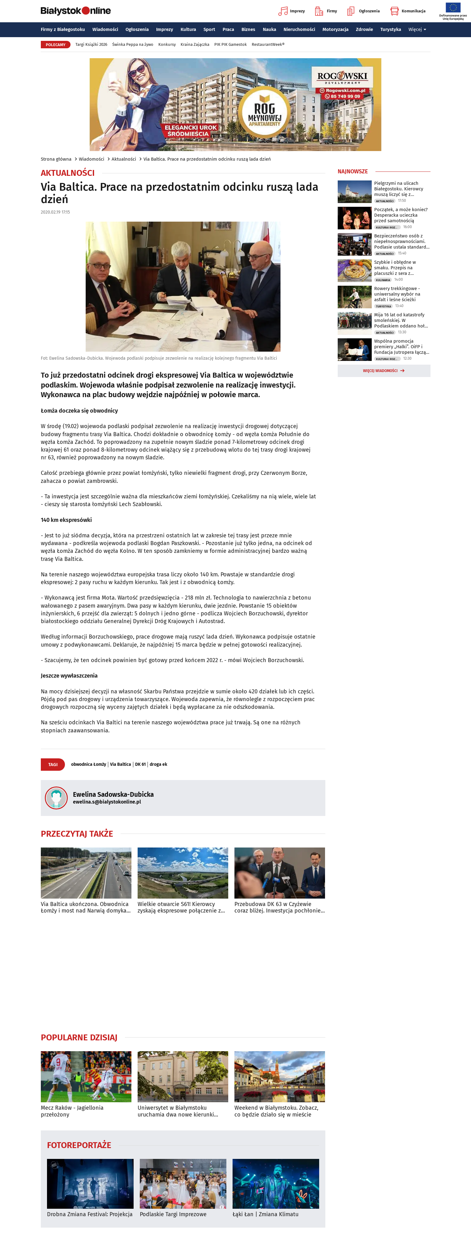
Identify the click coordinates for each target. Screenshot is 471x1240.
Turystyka (390, 29)
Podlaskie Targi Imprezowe (173, 1214)
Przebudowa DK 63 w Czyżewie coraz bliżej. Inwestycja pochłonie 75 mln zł (277, 907)
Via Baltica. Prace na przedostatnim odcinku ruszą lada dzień (207, 159)
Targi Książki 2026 (91, 44)
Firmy (326, 11)
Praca (228, 29)
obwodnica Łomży (88, 764)
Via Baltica (120, 764)
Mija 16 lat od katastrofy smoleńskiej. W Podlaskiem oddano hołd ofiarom (400, 320)
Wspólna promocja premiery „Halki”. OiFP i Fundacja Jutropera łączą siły (400, 346)
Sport (209, 29)
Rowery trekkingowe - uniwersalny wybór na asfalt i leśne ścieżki (397, 294)
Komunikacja (408, 11)
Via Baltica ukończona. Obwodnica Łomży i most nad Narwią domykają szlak (86, 907)
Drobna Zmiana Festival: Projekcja (90, 1214)
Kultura (188, 29)
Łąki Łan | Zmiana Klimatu (265, 1214)
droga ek (158, 764)
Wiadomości (105, 29)
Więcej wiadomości (380, 371)
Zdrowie (364, 29)
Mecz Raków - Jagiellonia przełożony (72, 1111)
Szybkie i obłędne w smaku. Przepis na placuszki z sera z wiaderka (395, 267)
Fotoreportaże (79, 1145)
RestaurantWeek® (268, 44)
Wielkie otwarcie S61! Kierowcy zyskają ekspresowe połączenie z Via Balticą (179, 907)
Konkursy (167, 44)
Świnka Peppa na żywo (132, 44)
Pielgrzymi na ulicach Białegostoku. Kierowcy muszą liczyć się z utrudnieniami (398, 188)
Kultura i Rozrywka (388, 227)
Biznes (248, 29)
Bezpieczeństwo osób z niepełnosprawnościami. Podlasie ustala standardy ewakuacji (401, 241)
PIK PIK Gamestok (230, 44)
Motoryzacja (336, 29)
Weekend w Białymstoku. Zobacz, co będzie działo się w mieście (276, 1111)
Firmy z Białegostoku (63, 29)
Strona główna (56, 159)
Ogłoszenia (363, 11)
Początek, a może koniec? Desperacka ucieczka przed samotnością (401, 215)
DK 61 (140, 764)
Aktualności (124, 159)
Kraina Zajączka (195, 44)
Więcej (417, 29)
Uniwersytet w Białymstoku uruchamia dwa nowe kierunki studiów (176, 1111)
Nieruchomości (299, 29)
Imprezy (291, 11)
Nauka (269, 29)
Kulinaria (383, 280)
